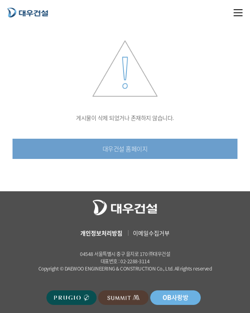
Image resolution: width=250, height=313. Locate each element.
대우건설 (27, 12)
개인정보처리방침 (101, 233)
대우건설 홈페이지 (125, 148)
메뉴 (238, 12)
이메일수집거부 (151, 233)
